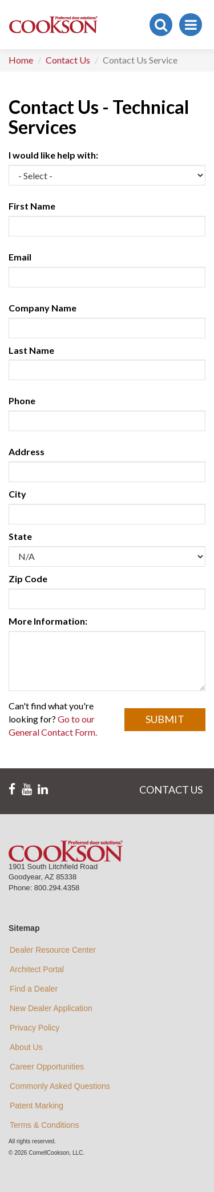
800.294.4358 (57, 887)
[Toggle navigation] (190, 24)
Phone (22, 400)
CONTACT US (171, 789)
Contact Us (68, 59)
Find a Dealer (34, 988)
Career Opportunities (47, 1066)
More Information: (48, 620)
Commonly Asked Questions (60, 1086)
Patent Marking (36, 1105)
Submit (165, 719)
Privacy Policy (34, 1027)
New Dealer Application (51, 1008)
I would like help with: (53, 154)
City (17, 493)
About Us (26, 1047)
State (20, 536)
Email (20, 256)
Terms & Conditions (44, 1125)
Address (27, 451)
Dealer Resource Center (53, 949)
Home (21, 59)
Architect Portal (37, 969)
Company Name (42, 307)
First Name (32, 205)
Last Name (31, 350)
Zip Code (28, 578)
